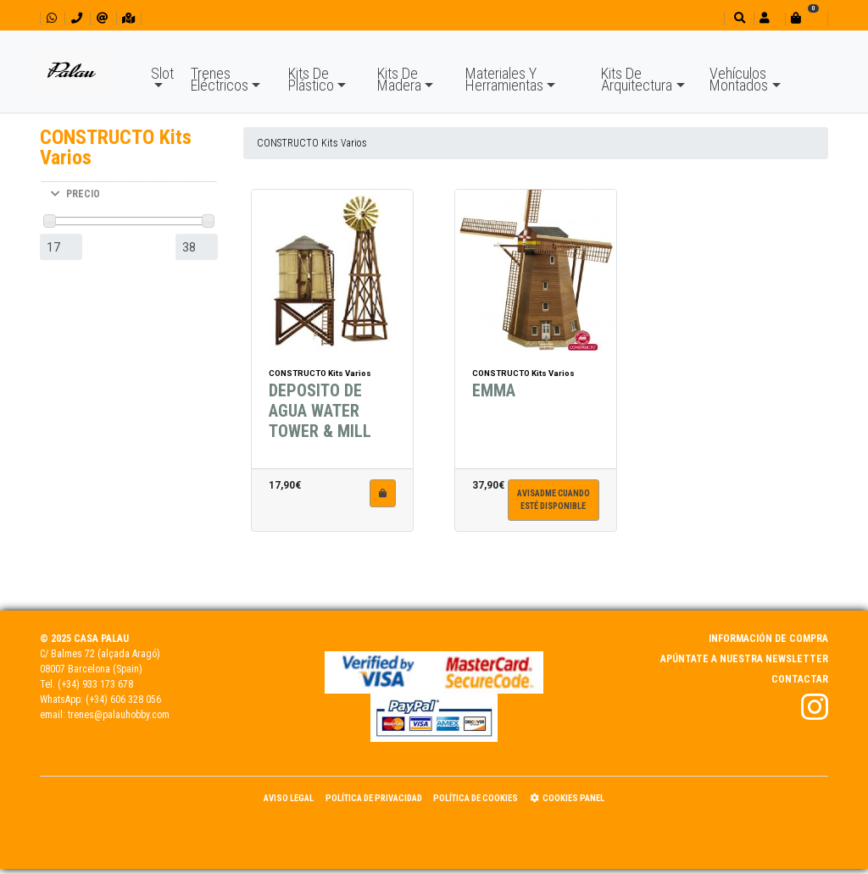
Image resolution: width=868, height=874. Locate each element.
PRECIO (75, 194)
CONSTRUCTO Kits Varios (312, 143)
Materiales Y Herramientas (504, 79)
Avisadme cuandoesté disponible (553, 512)
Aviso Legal (289, 798)
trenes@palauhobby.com (119, 715)
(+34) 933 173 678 (95, 684)
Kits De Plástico (311, 79)
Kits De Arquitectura (636, 79)
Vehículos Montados (738, 79)
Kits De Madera (399, 79)
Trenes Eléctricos (219, 79)
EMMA (493, 402)
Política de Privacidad (374, 798)
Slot (162, 73)
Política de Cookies (475, 798)
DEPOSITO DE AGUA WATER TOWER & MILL (320, 422)
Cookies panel (567, 798)
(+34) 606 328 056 (123, 699)
